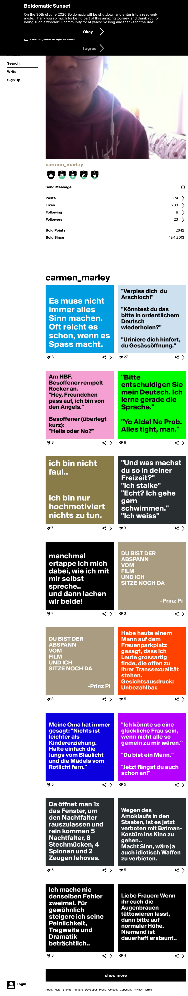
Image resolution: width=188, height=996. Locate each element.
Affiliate (78, 989)
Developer (91, 989)
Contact (113, 989)
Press (102, 989)
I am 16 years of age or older (52, 39)
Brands (67, 989)
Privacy (138, 989)
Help (58, 989)
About (49, 989)
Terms (148, 989)
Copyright (126, 989)
